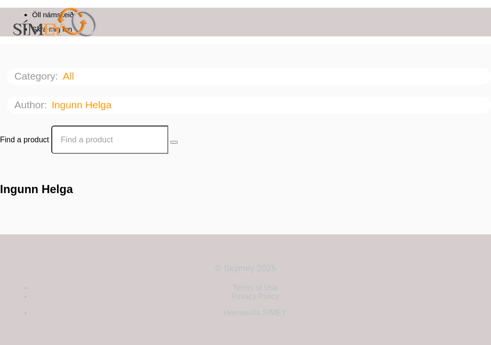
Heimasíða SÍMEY (255, 313)
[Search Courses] (174, 142)
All (70, 75)
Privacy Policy (255, 296)
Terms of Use (255, 288)
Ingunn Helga (83, 104)
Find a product (24, 140)
